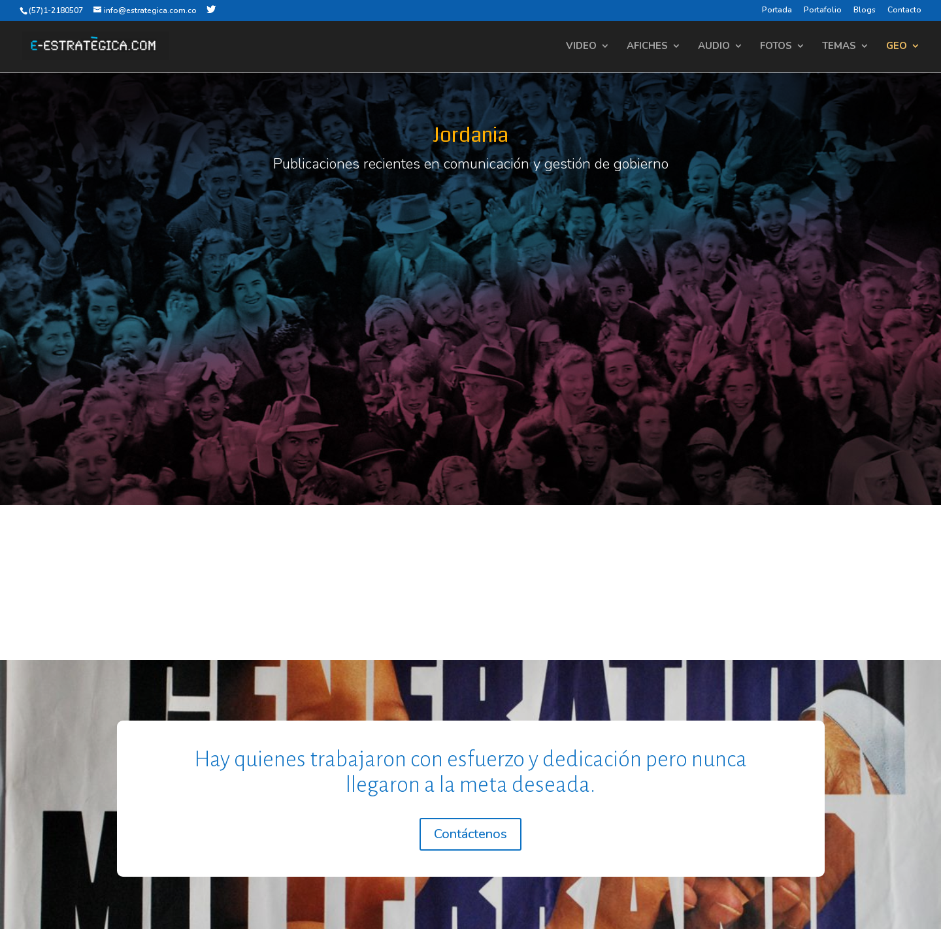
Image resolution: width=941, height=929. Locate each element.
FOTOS (776, 46)
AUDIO (714, 46)
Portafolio (823, 10)
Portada (777, 10)
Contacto (904, 10)
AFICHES (647, 46)
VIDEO (581, 46)
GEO (896, 46)
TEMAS (839, 46)
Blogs (864, 10)
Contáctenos (470, 834)
